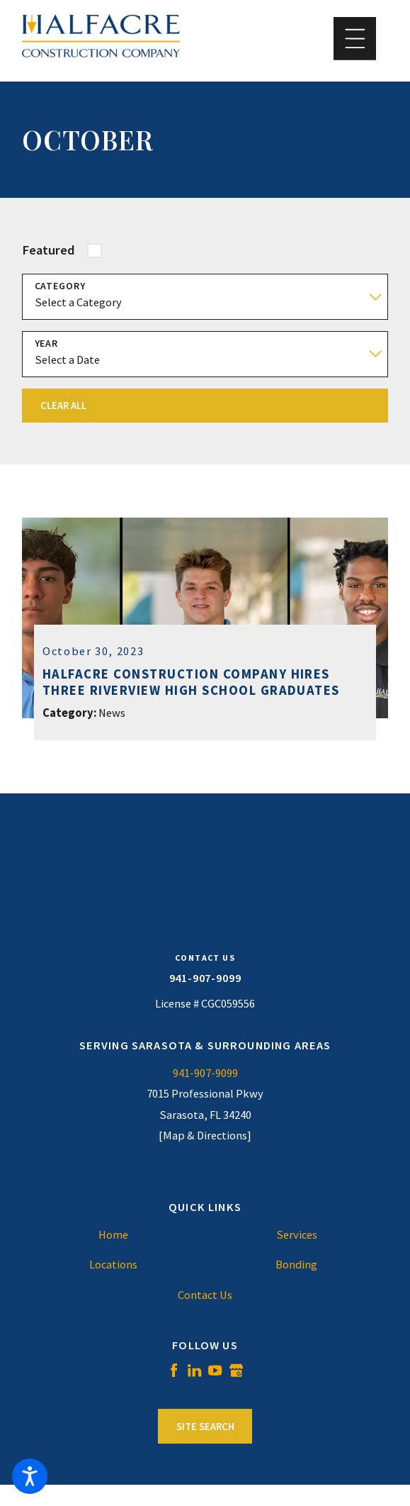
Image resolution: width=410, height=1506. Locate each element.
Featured (48, 250)
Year (47, 344)
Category (60, 286)
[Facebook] (174, 1370)
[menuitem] (113, 1235)
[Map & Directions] (205, 1135)
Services (296, 1234)
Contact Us (205, 1295)
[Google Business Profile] (236, 1370)
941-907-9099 (205, 978)
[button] (29, 1476)
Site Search (205, 1426)
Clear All (63, 405)
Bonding (296, 1264)
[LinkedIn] (194, 1370)
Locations (113, 1264)
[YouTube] (215, 1370)
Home (113, 1234)
